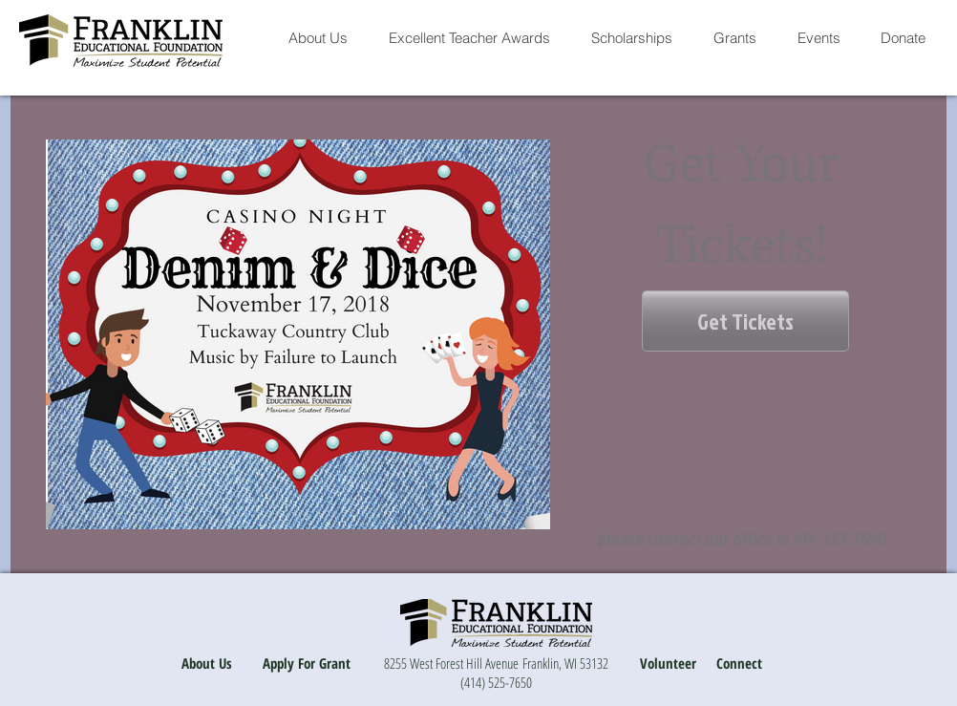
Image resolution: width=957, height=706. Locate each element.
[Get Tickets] (745, 321)
